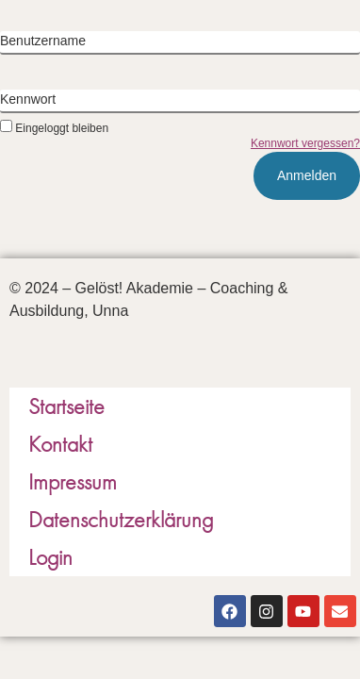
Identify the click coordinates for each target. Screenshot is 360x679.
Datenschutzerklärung (120, 519)
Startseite (66, 406)
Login (50, 556)
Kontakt (60, 443)
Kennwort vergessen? (305, 143)
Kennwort (28, 99)
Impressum (72, 481)
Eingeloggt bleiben (54, 128)
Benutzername (43, 40)
